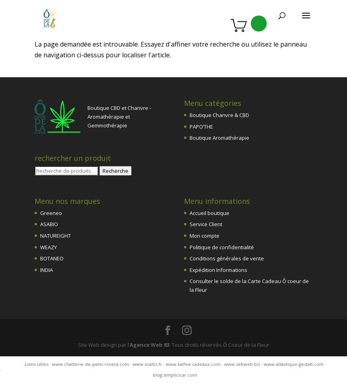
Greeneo (51, 213)
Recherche (115, 170)
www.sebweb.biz (242, 364)
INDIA (46, 270)
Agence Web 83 (149, 344)
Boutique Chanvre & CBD (219, 115)
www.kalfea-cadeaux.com (193, 364)
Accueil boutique (209, 213)
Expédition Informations (218, 270)
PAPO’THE (201, 126)
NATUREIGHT (55, 235)
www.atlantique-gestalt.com (294, 364)
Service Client (206, 224)
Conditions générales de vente (227, 258)
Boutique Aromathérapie (219, 137)
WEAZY (48, 247)
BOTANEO (52, 258)
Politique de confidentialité (222, 247)
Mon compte (204, 235)
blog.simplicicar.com (175, 375)
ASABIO (49, 224)
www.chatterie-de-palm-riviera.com (90, 364)
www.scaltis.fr (147, 364)
